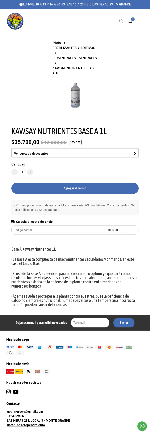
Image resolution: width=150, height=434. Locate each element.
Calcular (113, 230)
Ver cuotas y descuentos (31, 153)
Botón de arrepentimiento (26, 425)
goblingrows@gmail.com (25, 411)
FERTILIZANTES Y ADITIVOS (74, 48)
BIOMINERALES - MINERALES (75, 58)
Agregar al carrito (75, 188)
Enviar (124, 323)
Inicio (57, 43)
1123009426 (15, 416)
